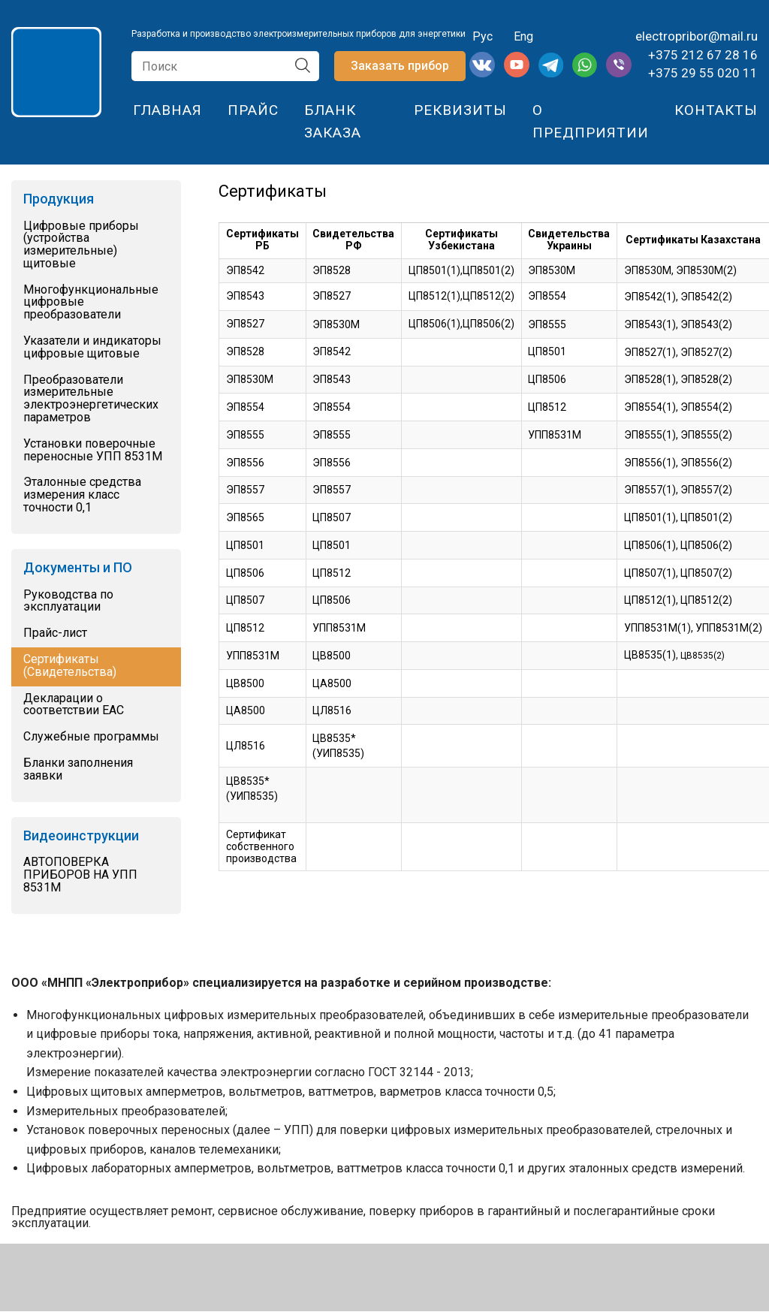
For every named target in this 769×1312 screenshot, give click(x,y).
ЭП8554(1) (650, 407)
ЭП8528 (331, 270)
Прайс (253, 110)
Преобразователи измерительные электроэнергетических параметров (90, 399)
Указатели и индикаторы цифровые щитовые (92, 347)
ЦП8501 (547, 351)
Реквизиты (460, 110)
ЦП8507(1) (650, 573)
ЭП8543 (331, 379)
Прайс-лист (55, 633)
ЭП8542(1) (650, 297)
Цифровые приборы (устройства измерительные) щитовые (81, 245)
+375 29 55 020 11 (703, 72)
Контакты (716, 110)
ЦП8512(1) (650, 600)
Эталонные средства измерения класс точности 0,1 (82, 495)
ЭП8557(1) (650, 490)
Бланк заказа (332, 121)
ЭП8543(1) (650, 324)
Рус (481, 36)
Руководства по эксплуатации (68, 601)
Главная (167, 110)
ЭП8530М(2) (706, 270)
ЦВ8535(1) (650, 655)
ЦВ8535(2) (702, 655)
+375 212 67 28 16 (703, 54)
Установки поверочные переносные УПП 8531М (92, 450)
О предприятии (590, 121)
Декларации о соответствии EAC (73, 705)
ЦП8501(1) (650, 517)
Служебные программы (91, 737)
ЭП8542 (245, 270)
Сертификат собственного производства (261, 846)
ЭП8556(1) (650, 463)
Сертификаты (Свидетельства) (69, 666)
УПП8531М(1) (657, 628)
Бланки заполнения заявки (78, 770)
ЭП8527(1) (650, 352)
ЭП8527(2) (706, 352)
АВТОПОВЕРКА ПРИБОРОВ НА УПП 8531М (80, 875)
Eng (523, 36)
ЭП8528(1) (650, 379)
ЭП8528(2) (706, 379)
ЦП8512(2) (706, 600)
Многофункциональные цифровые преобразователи (90, 302)
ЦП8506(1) (434, 324)
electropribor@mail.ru (696, 36)
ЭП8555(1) (650, 435)
